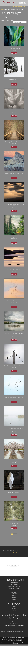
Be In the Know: (14, 551)
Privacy (14, 597)
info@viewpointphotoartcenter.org (16, 625)
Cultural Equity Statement (14, 588)
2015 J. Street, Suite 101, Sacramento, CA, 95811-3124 (14, 621)
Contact (14, 610)
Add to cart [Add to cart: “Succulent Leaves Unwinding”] (14, 53)
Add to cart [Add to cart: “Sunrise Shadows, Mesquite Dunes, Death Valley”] (14, 210)
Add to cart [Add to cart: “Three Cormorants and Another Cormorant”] (14, 370)
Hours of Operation (14, 584)
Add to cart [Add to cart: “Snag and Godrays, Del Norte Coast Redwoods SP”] (14, 243)
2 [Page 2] (13, 534)
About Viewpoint (14, 582)
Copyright (14, 595)
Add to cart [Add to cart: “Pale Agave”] (14, 115)
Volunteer (14, 608)
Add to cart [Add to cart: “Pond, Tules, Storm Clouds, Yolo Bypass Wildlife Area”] (14, 339)
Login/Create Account (19, 6)
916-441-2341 (16, 623)
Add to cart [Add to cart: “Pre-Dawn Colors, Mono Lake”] (14, 274)
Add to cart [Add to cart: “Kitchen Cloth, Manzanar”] (14, 497)
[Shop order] (20, 22)
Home (2, 9)
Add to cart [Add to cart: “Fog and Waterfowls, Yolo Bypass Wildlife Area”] (14, 434)
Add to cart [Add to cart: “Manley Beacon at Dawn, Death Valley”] (14, 178)
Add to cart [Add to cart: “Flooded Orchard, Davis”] (14, 466)
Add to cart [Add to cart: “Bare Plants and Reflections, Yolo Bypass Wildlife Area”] (14, 307)
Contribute (14, 606)
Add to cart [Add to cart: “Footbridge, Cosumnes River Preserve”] (14, 146)
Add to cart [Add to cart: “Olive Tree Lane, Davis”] (14, 528)
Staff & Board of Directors (14, 586)
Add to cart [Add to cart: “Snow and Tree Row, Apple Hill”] (14, 84)
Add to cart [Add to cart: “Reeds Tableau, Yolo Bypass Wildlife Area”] (14, 402)
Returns (14, 599)
